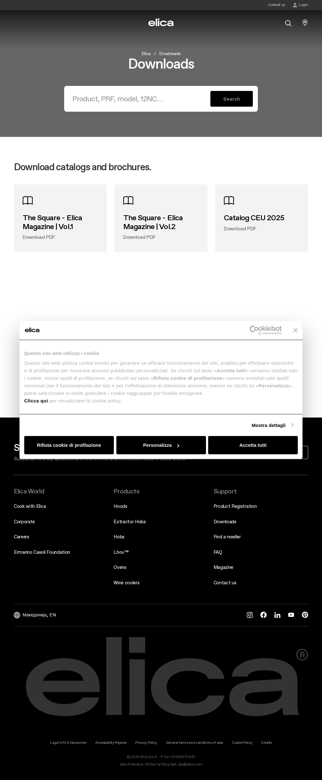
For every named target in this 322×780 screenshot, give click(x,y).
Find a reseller (227, 536)
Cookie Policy (242, 742)
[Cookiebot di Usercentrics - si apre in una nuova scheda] (254, 330)
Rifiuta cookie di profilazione (69, 445)
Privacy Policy (146, 742)
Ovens (120, 567)
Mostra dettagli (269, 425)
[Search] (141, 99)
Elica (146, 53)
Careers (21, 536)
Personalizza (161, 445)
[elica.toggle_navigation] (17, 23)
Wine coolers (126, 582)
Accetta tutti (253, 445)
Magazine (223, 567)
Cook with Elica (30, 506)
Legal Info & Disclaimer (68, 742)
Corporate (24, 521)
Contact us (225, 582)
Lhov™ (121, 552)
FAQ (218, 552)
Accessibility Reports (110, 742)
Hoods (120, 506)
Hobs (119, 536)
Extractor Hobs (130, 521)
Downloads (225, 521)
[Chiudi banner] (295, 330)
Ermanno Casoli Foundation (42, 552)
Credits (266, 742)
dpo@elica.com (190, 764)
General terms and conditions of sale (194, 742)
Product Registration (235, 506)
